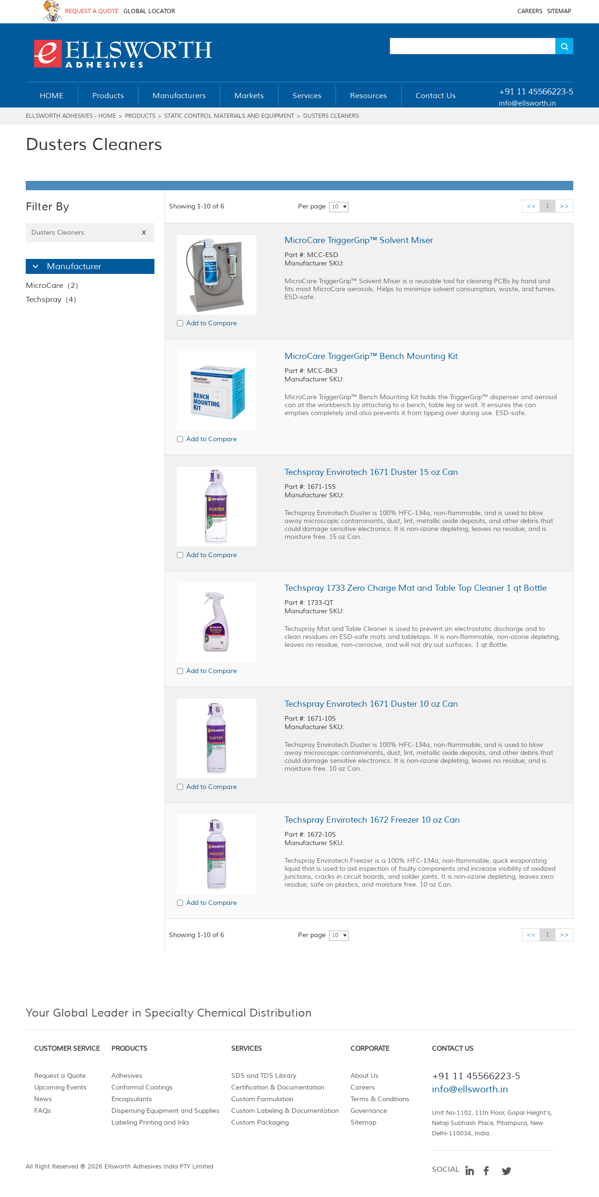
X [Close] (144, 232)
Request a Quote (60, 1076)
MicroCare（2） (54, 285)
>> (564, 206)
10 (335, 206)
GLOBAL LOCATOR (149, 11)
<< (531, 206)
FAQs (42, 1111)
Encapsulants (131, 1099)
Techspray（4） (53, 299)
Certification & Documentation (277, 1087)
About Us (365, 1076)
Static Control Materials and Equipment (229, 116)
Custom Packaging (260, 1122)
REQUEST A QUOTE (91, 11)
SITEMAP (559, 11)
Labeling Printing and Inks (150, 1122)
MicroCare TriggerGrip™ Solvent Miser (359, 240)
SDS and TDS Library (263, 1076)
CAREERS (530, 11)
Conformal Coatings (142, 1087)
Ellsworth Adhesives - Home (71, 116)
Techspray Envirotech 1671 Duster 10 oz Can (371, 704)
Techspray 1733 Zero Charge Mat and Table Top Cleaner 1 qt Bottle (416, 588)
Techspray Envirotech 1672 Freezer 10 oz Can (372, 820)
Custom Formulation (262, 1099)
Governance (369, 1111)
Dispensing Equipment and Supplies (165, 1111)
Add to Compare (211, 323)
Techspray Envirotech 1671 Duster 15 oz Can (371, 472)
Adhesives (126, 1076)
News (43, 1099)
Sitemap (363, 1122)
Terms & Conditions (380, 1099)
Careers (363, 1087)
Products (140, 116)
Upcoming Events (60, 1087)
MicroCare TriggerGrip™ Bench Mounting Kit (371, 356)
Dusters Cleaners (331, 116)
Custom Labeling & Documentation (285, 1111)
